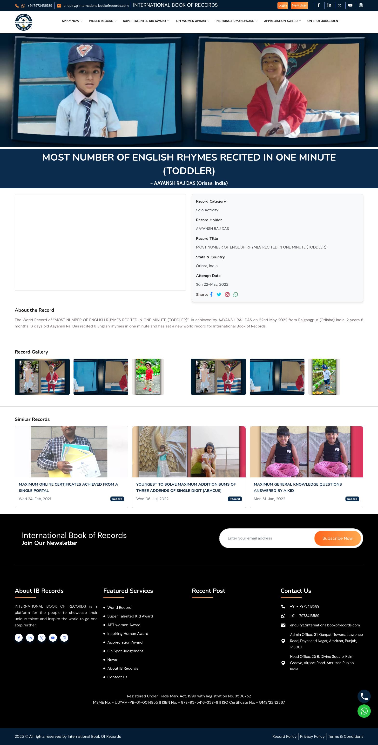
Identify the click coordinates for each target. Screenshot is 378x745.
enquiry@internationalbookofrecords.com (93, 5)
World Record (103, 21)
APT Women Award (193, 21)
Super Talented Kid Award (146, 21)
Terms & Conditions (345, 736)
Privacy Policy (312, 736)
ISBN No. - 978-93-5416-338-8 (190, 702)
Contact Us (118, 677)
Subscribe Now (338, 538)
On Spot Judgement (323, 21)
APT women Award (124, 624)
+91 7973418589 (33, 5)
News (112, 659)
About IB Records (123, 668)
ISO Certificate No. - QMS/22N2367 (253, 702)
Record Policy (284, 736)
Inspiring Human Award (237, 21)
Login (282, 5)
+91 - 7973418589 (305, 606)
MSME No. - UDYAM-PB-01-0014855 (125, 702)
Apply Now (72, 21)
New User (299, 5)
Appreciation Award (282, 21)
